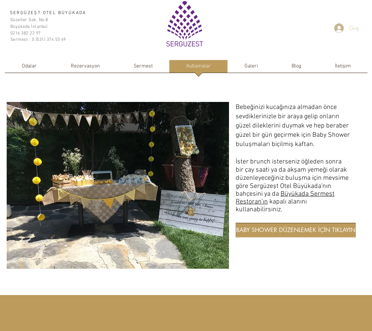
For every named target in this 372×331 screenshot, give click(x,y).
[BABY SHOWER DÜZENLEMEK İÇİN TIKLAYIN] (296, 230)
